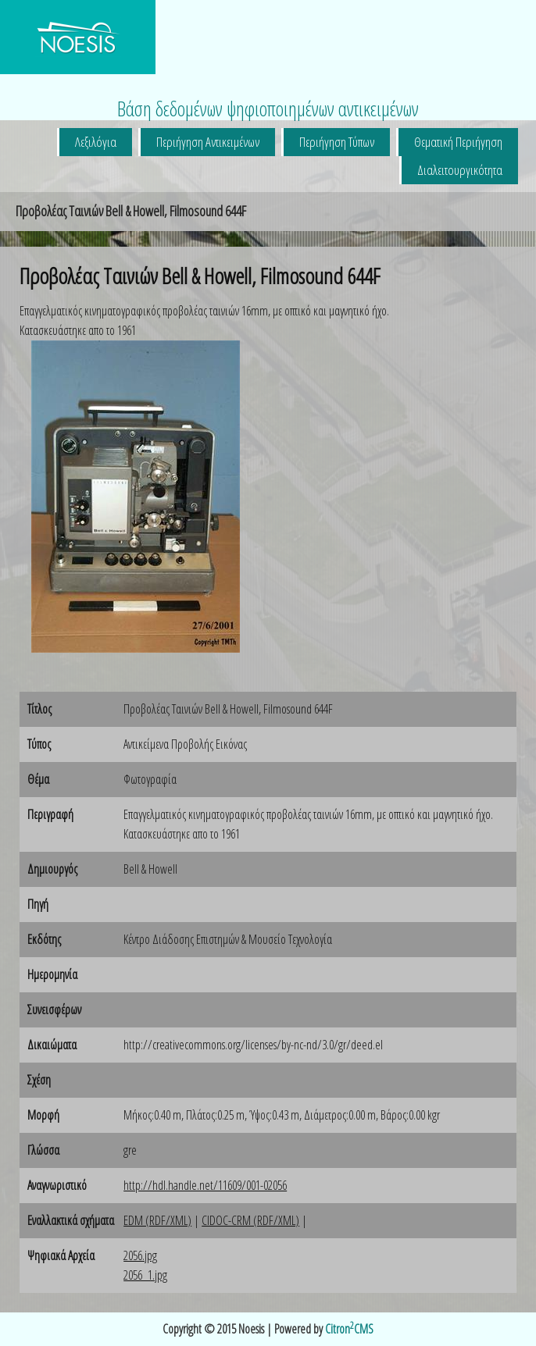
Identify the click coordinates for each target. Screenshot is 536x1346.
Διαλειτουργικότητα (459, 170)
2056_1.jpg (145, 1275)
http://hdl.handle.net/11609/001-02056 (205, 1185)
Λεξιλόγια (95, 142)
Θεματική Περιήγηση (458, 142)
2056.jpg (140, 1255)
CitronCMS (349, 1328)
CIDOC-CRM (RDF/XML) (250, 1220)
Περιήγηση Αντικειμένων (207, 142)
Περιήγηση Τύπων (336, 142)
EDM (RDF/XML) (157, 1220)
